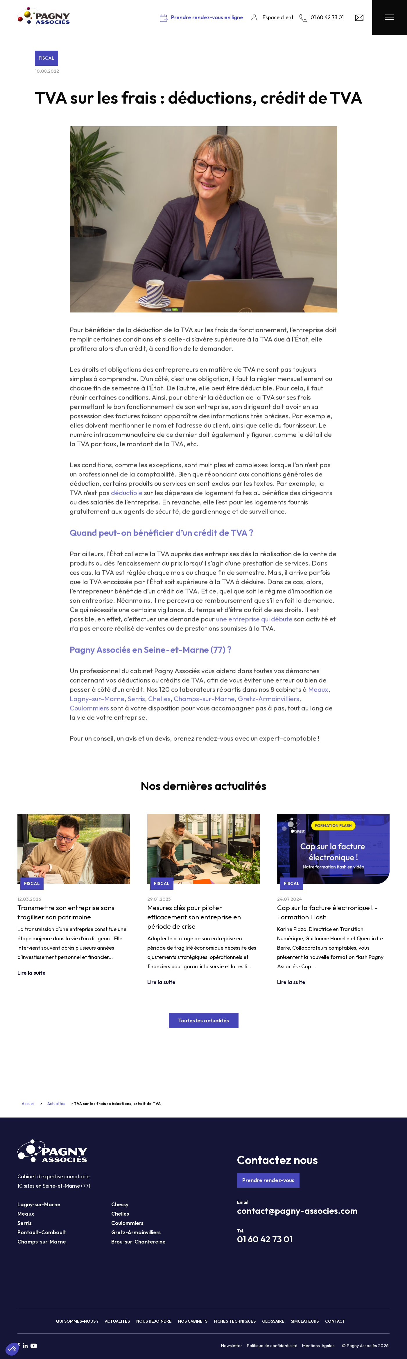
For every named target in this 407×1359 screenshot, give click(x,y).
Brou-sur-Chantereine (138, 1241)
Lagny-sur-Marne (38, 1204)
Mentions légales (318, 1345)
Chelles (120, 1213)
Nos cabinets (192, 1321)
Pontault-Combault (41, 1232)
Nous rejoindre (154, 1321)
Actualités (56, 1103)
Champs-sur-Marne (41, 1241)
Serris (24, 1223)
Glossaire (273, 1321)
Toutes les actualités (203, 1020)
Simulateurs (305, 1321)
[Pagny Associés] (43, 21)
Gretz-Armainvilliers (136, 1232)
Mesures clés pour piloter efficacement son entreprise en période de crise (194, 916)
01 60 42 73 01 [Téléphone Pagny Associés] (265, 1239)
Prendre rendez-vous (268, 1180)
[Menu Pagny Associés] (389, 17)
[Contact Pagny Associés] (359, 19)
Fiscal (46, 58)
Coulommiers (127, 1223)
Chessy (119, 1204)
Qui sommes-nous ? (77, 1321)
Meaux (25, 1213)
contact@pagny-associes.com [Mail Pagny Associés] (297, 1210)
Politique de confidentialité (272, 1345)
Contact (335, 1321)
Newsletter (231, 1345)
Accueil (28, 1103)
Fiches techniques (235, 1321)
